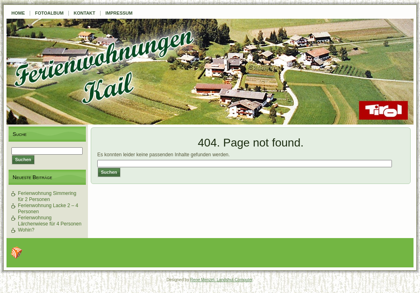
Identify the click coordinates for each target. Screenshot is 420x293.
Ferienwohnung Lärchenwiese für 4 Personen (49, 221)
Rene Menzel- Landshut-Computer (221, 280)
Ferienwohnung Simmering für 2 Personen (47, 196)
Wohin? (26, 230)
